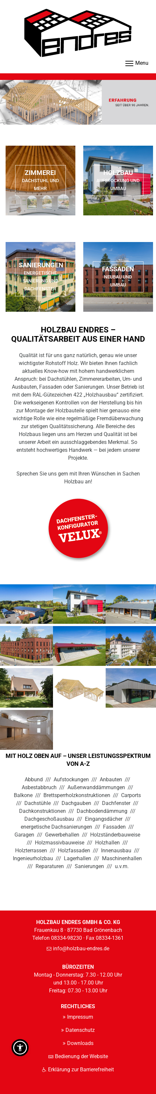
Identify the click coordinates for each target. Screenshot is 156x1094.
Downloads (80, 1043)
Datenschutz (80, 1030)
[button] (20, 1048)
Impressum (80, 1017)
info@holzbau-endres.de (81, 948)
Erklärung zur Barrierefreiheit (81, 1069)
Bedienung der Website (81, 1056)
